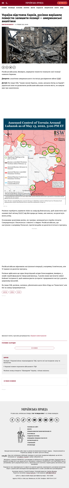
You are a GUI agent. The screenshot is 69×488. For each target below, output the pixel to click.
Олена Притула (30, 473)
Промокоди (31, 445)
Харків (5, 292)
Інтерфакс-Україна (22, 457)
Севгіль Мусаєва (52, 471)
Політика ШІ (31, 433)
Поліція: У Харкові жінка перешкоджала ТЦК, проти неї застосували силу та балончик (32, 362)
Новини (4, 8)
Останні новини (10, 381)
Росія (18, 292)
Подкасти (39, 8)
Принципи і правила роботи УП (37, 438)
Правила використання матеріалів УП (39, 431)
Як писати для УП (32, 440)
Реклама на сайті (32, 427)
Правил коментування (38, 336)
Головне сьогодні (9, 343)
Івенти (33, 8)
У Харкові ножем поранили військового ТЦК (20, 367)
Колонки (19, 8)
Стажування (31, 442)
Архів (61, 8)
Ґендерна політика (33, 436)
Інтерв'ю (26, 8)
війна (12, 292)
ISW (58, 79)
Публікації (11, 8)
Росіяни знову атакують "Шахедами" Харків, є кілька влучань (26, 371)
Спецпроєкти (48, 8)
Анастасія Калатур (8, 24)
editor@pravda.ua (51, 473)
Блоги (57, 8)
